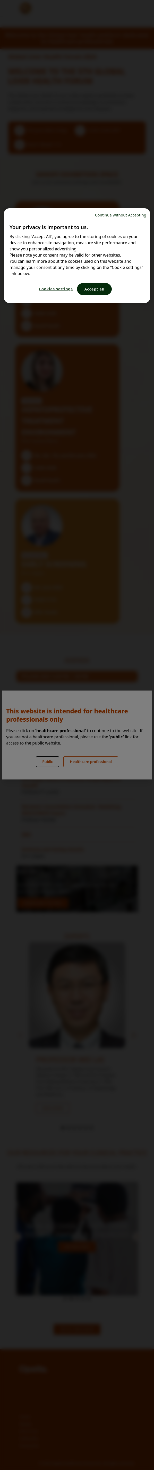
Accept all (94, 289)
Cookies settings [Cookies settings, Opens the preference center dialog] (56, 288)
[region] (77, 255)
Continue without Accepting (120, 214)
